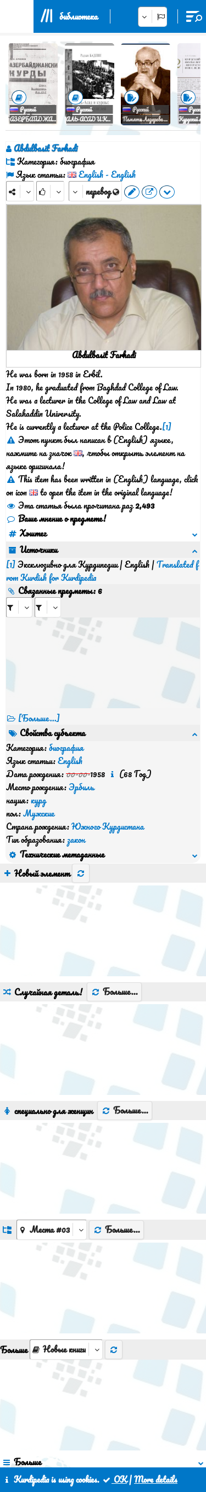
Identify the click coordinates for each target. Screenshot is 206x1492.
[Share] (20, 191)
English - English (107, 174)
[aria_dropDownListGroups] (51, 1098)
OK (114, 1479)
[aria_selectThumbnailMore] (66, 1218)
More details (155, 1479)
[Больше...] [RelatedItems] (39, 691)
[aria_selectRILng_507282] (47, 581)
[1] (166, 426)
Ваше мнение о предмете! (56, 518)
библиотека (78, 16)
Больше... (114, 860)
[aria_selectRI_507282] (19, 581)
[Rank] (50, 191)
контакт (94, 1441)
